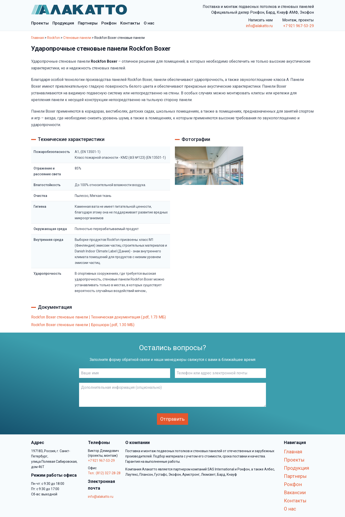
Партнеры (295, 476)
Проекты (294, 460)
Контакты (295, 501)
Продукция (296, 468)
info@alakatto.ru (259, 26)
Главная (37, 38)
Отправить (172, 419)
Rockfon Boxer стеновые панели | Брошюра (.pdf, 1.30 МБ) (82, 324)
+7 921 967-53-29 (298, 26)
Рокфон (293, 484)
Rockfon (53, 38)
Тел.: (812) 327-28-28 (104, 473)
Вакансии (295, 492)
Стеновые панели (77, 38)
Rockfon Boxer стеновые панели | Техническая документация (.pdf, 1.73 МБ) (98, 317)
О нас (290, 509)
